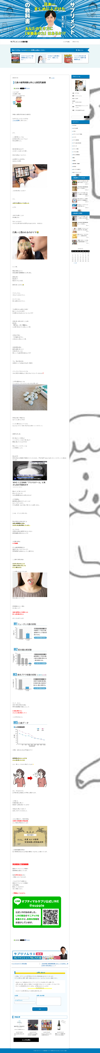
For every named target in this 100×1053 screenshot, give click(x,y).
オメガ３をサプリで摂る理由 (19, 963)
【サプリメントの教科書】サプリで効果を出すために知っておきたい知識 (51, 1050)
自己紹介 (74, 166)
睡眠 (74, 157)
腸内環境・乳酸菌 (76, 163)
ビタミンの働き (76, 148)
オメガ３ (74, 137)
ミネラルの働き (76, 151)
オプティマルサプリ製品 (77, 134)
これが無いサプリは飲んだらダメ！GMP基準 (33, 1034)
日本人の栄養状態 (76, 154)
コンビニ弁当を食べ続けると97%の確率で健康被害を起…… (80, 57)
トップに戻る (26, 1040)
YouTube (74, 125)
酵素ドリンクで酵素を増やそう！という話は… (60, 1034)
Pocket (28, 88)
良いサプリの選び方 (76, 169)
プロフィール (75, 41)
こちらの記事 (15, 120)
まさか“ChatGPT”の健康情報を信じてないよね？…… (27, 57)
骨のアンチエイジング (77, 172)
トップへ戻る (66, 41)
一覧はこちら (79, 50)
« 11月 (75, 263)
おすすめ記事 (75, 128)
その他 (52, 78)
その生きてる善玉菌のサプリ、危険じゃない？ (53, 57)
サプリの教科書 (76, 140)
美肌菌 (74, 160)
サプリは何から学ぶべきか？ (19, 1034)
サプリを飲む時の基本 (77, 143)
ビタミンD (75, 145)
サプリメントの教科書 (19, 42)
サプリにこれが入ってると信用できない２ (46, 1034)
